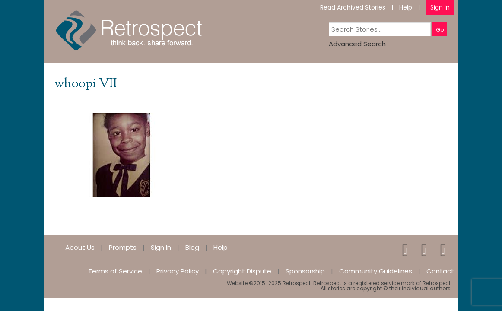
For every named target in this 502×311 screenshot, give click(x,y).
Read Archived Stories (352, 7)
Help (405, 7)
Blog (192, 247)
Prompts (123, 247)
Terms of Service (115, 271)
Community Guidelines (375, 271)
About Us (80, 247)
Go (440, 29)
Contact (440, 271)
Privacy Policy (177, 271)
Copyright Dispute (242, 271)
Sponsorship (305, 271)
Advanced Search (357, 43)
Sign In (440, 7)
